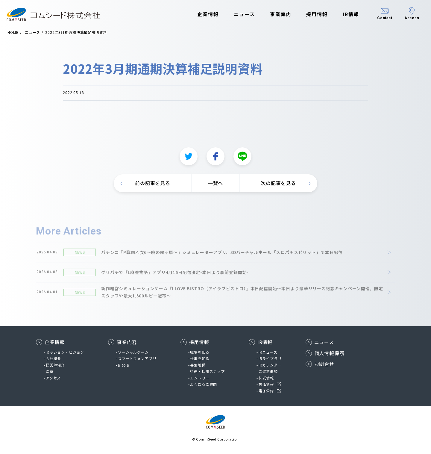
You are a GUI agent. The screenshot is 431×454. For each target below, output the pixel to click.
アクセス (53, 377)
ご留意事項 (268, 371)
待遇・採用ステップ (207, 371)
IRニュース (268, 352)
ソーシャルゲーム (133, 352)
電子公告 (266, 390)
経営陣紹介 (55, 364)
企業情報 (203, 14)
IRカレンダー (270, 364)
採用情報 (312, 14)
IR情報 (346, 14)
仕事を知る (199, 358)
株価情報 (266, 384)
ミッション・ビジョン (65, 352)
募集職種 (197, 364)
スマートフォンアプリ (137, 358)
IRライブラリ (270, 358)
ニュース (239, 14)
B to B (124, 364)
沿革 (50, 371)
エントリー (199, 377)
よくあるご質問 (203, 384)
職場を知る (199, 352)
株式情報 (266, 377)
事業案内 (276, 14)
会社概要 (53, 358)
